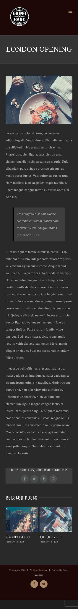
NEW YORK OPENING (18, 537)
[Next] (70, 525)
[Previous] (8, 525)
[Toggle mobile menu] (70, 11)
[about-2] (39, 100)
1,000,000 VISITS (51, 537)
